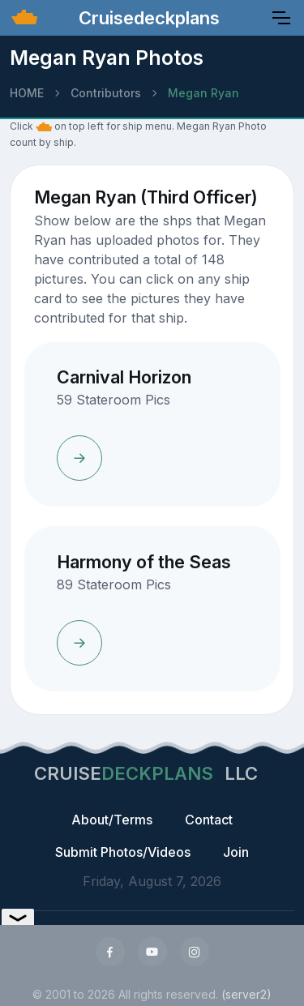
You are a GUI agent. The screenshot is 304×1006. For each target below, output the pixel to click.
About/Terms (111, 819)
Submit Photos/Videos (123, 852)
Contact (209, 819)
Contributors (106, 93)
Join (236, 852)
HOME (27, 93)
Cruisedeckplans (147, 17)
